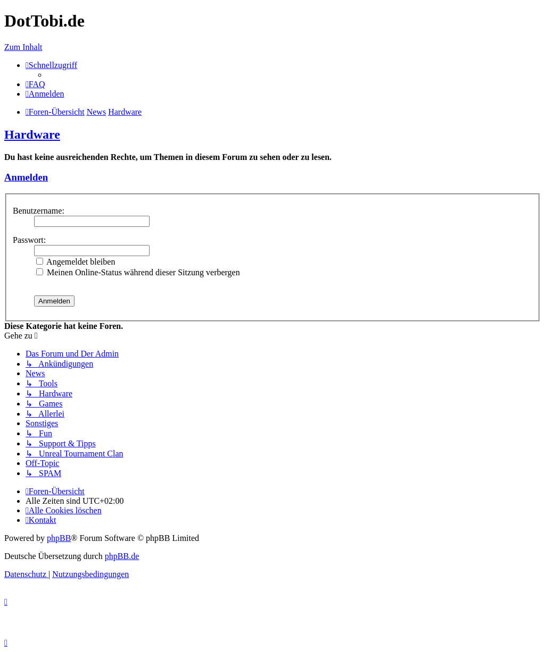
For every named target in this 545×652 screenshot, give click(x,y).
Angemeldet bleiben (75, 261)
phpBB (59, 538)
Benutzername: (38, 210)
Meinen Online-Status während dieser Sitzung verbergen (138, 272)
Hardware (32, 134)
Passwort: (29, 239)
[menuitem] (35, 84)
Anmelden (26, 177)
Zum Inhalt (23, 47)
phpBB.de (122, 556)
